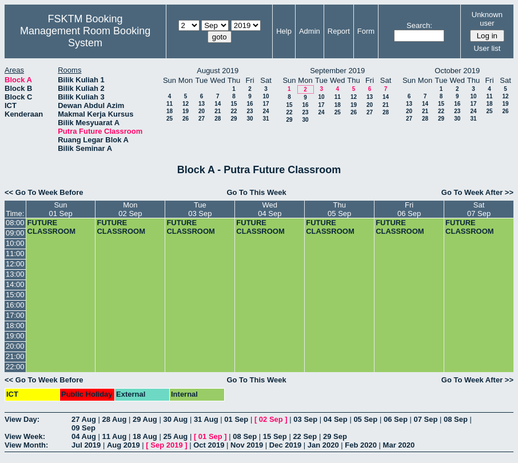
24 (265, 111)
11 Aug (114, 436)
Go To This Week (256, 192)
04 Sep (336, 419)
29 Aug (145, 419)
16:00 (15, 305)
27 (201, 118)
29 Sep (335, 436)
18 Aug (145, 436)
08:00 (15, 222)
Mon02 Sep (130, 209)
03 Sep (305, 419)
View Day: (22, 419)
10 (265, 96)
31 (265, 118)
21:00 (15, 356)
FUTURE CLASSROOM (51, 227)
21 (217, 111)
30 (249, 118)
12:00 (15, 264)
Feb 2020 (361, 445)
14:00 (15, 284)
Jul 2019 (86, 445)
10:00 (15, 243)
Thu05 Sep (339, 209)
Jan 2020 (323, 445)
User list (486, 48)
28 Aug (114, 419)
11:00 (15, 253)
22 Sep (305, 436)
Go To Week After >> (477, 192)
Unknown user (487, 18)
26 (185, 118)
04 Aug (83, 436)
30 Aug (175, 419)
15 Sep (275, 436)
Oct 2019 (208, 445)
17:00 (15, 315)
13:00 (15, 274)
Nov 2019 (246, 445)
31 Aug (206, 419)
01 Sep (236, 419)
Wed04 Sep (269, 209)
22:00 (15, 366)
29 (233, 118)
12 (185, 104)
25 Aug (175, 436)
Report (339, 31)
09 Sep (83, 428)
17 (265, 104)
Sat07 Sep (479, 209)
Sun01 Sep (60, 209)
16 (249, 104)
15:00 (15, 294)
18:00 (15, 325)
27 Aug (83, 419)
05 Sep (365, 419)
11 (169, 104)
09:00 (15, 233)
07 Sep (425, 419)
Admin (309, 31)
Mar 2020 (399, 445)
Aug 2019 (123, 445)
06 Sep (396, 419)
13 (201, 104)
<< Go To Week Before (44, 192)
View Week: (25, 436)
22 (233, 111)
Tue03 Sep (200, 209)
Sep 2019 (166, 445)
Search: (419, 25)
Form (365, 31)
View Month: (26, 445)
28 (217, 118)
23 (249, 111)
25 (169, 118)
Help (284, 31)
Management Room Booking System (85, 37)
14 (217, 104)
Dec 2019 (285, 445)
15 (233, 104)
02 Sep (271, 419)
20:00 (15, 346)
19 (185, 111)
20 (201, 111)
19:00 (15, 336)
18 (169, 111)
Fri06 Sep (409, 209)
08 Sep (456, 419)
